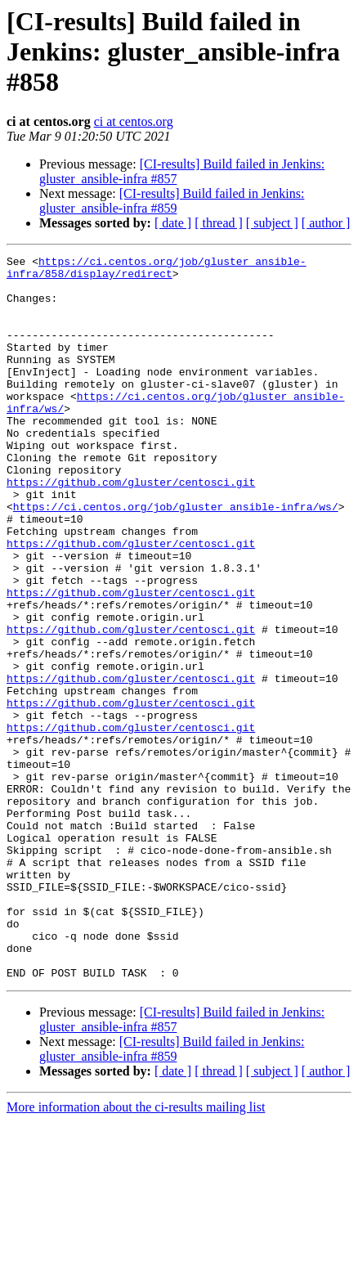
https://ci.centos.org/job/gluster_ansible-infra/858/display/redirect (157, 270)
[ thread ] (219, 223)
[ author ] (326, 223)
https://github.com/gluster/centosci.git (131, 528)
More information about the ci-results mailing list (136, 1252)
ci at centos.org (133, 121)
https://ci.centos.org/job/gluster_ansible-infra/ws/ (175, 557)
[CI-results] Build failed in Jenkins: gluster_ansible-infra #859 (171, 200)
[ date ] (172, 223)
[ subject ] (272, 223)
